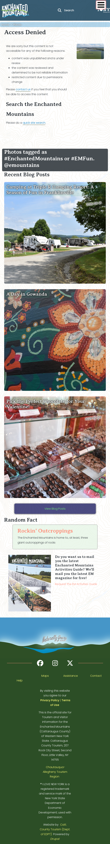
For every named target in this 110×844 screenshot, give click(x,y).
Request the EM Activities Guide (76, 584)
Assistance (70, 676)
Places (17, 24)
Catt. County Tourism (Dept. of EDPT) (55, 829)
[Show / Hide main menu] (101, 5)
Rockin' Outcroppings (45, 531)
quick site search (34, 123)
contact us (23, 89)
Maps (45, 676)
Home (5, 24)
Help (20, 680)
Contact (96, 676)
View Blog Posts (55, 509)
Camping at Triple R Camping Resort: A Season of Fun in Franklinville (50, 189)
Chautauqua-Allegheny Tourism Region (55, 772)
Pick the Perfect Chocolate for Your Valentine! (45, 404)
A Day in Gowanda (26, 294)
